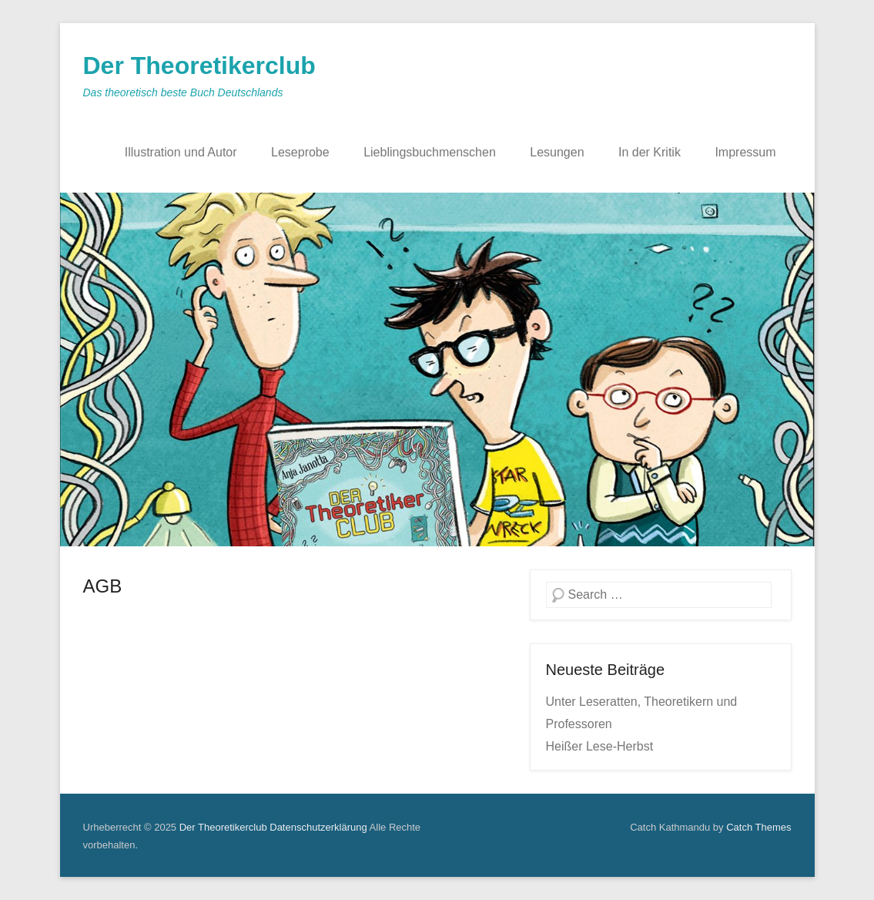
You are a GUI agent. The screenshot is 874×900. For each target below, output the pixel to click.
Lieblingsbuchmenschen (429, 152)
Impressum (745, 152)
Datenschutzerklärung (318, 827)
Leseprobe (300, 152)
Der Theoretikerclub (199, 65)
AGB (102, 586)
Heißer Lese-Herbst (600, 746)
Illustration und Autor (181, 152)
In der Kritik (649, 152)
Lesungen (557, 152)
